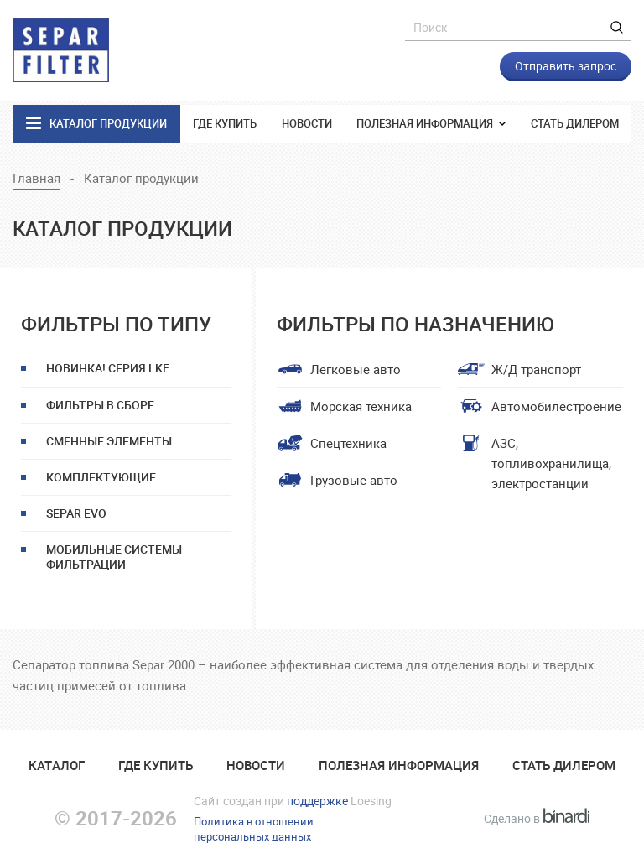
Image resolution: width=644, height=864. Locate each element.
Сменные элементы (109, 441)
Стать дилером (575, 123)
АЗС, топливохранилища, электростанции (551, 463)
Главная (36, 177)
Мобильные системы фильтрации (114, 556)
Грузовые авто (353, 479)
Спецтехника (348, 443)
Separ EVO (76, 513)
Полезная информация (426, 123)
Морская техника (361, 406)
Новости (307, 123)
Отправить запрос (565, 66)
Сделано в (536, 818)
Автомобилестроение (556, 406)
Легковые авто (355, 369)
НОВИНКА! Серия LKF (107, 368)
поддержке (317, 801)
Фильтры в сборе (100, 405)
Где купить (225, 123)
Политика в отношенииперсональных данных (254, 829)
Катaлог (57, 765)
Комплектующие (101, 477)
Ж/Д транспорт (536, 369)
